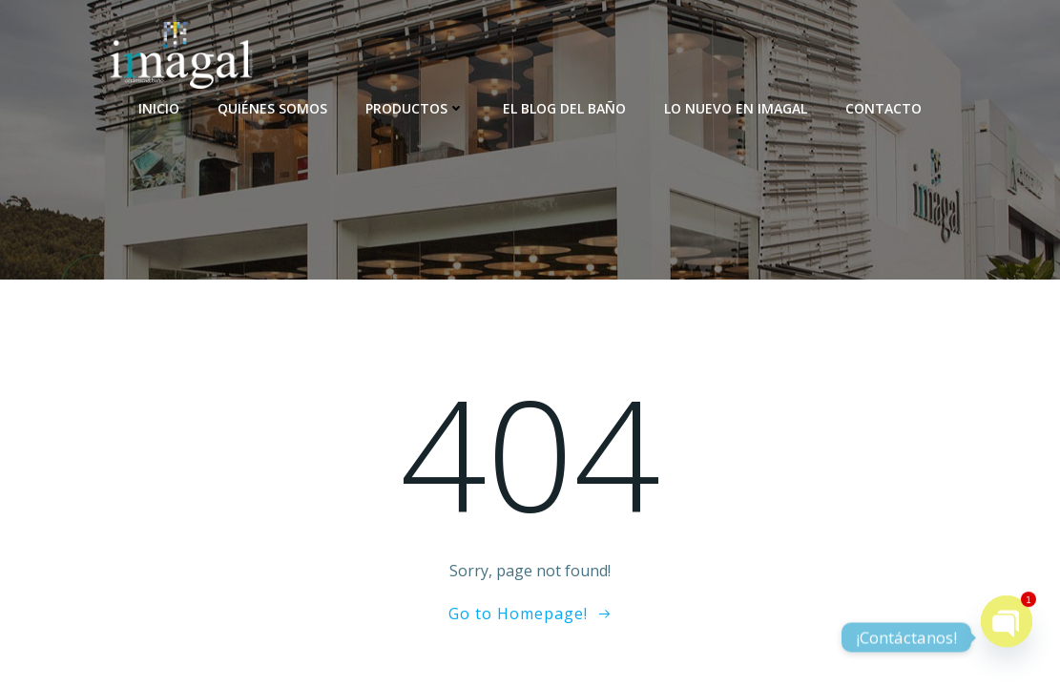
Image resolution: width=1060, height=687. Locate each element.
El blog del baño (564, 108)
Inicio (158, 108)
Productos (415, 108)
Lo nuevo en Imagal (735, 108)
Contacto (883, 108)
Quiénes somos (272, 108)
